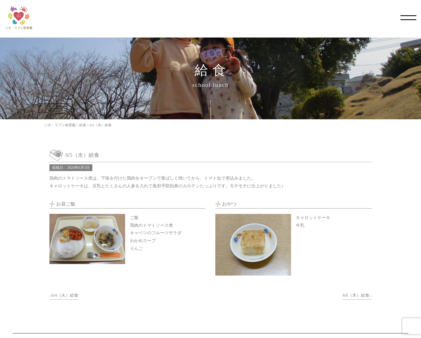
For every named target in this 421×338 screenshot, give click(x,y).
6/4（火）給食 (65, 295)
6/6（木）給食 (356, 295)
